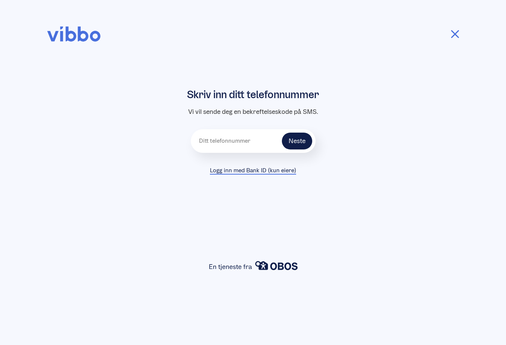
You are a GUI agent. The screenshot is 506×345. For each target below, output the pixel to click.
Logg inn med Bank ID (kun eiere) (253, 170)
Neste (297, 141)
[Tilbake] (455, 34)
